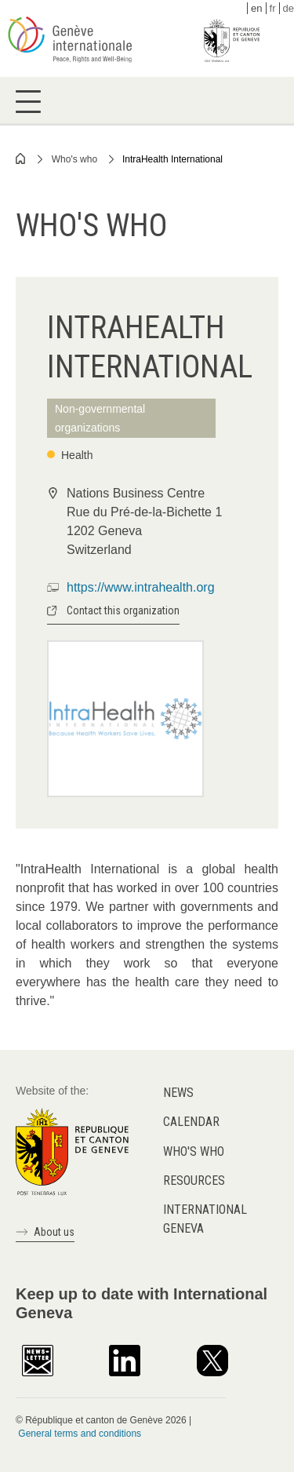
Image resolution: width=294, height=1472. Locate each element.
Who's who (74, 159)
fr (273, 8)
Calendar (191, 1121)
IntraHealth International (172, 159)
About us (54, 1232)
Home (21, 158)
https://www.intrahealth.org (141, 587)
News (178, 1092)
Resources (194, 1180)
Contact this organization (123, 610)
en (256, 8)
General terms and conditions (79, 1433)
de (288, 8)
